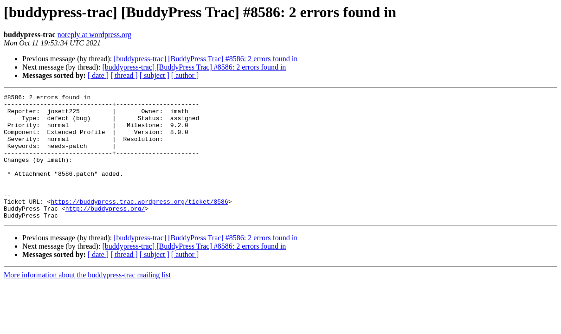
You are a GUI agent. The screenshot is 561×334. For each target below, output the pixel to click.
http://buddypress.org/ (105, 232)
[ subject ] (154, 75)
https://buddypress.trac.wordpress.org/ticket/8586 (139, 223)
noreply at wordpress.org (94, 35)
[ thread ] (124, 75)
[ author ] (185, 75)
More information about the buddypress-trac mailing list (87, 300)
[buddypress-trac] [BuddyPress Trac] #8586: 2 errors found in (205, 59)
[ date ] (98, 75)
